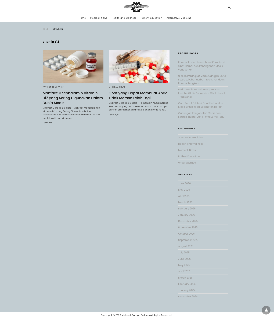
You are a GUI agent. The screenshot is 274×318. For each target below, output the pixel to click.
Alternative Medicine (179, 17)
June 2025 (184, 259)
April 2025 (184, 271)
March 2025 (185, 277)
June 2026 (184, 183)
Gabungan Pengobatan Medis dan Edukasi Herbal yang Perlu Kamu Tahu (201, 115)
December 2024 (188, 296)
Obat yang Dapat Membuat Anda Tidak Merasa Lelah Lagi (138, 95)
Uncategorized (187, 162)
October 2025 (186, 233)
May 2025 (184, 265)
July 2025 (184, 252)
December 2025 (188, 221)
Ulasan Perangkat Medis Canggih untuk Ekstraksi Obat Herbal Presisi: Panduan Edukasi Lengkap (202, 79)
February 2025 (187, 284)
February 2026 (187, 208)
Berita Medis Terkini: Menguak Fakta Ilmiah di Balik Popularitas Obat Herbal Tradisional (201, 93)
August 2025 (185, 246)
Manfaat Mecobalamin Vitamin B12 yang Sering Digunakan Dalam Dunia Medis (73, 98)
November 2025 (188, 227)
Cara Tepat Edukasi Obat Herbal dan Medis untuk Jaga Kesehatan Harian (200, 105)
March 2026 (185, 202)
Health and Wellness (124, 17)
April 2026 (184, 196)
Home (82, 17)
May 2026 (184, 189)
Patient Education (151, 17)
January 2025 (186, 290)
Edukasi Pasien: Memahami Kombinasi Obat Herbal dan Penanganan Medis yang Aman (201, 66)
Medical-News (98, 17)
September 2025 (188, 240)
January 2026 (186, 215)
